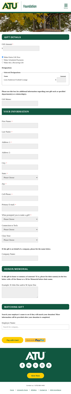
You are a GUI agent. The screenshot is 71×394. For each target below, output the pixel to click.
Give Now (35, 375)
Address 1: (6, 142)
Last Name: (7, 132)
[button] (66, 6)
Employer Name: (8, 323)
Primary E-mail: (9, 204)
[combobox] (35, 327)
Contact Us (43, 390)
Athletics (34, 390)
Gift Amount (7, 44)
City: (4, 163)
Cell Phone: (7, 194)
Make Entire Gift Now (12, 57)
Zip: (4, 184)
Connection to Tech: (10, 225)
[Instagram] (42, 365)
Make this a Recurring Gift (14, 63)
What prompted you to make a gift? (16, 215)
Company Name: (8, 254)
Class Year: (6, 236)
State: (4, 173)
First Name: (7, 121)
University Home (22, 390)
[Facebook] (22, 365)
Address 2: (6, 152)
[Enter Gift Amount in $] (21, 48)
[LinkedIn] (29, 365)
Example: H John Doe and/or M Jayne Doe (19, 285)
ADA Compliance (55, 390)
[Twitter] (35, 365)
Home (12, 390)
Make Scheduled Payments (14, 60)
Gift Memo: (6, 99)
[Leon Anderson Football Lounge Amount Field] (61, 79)
